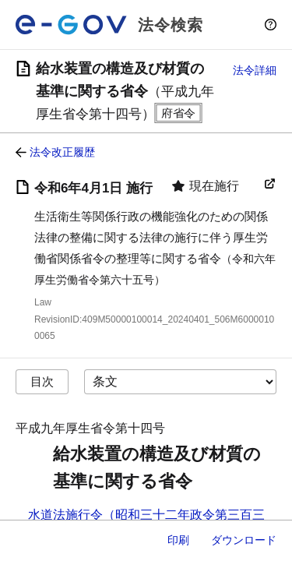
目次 (42, 381)
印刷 (178, 540)
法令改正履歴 (62, 152)
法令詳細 (254, 70)
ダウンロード (243, 540)
